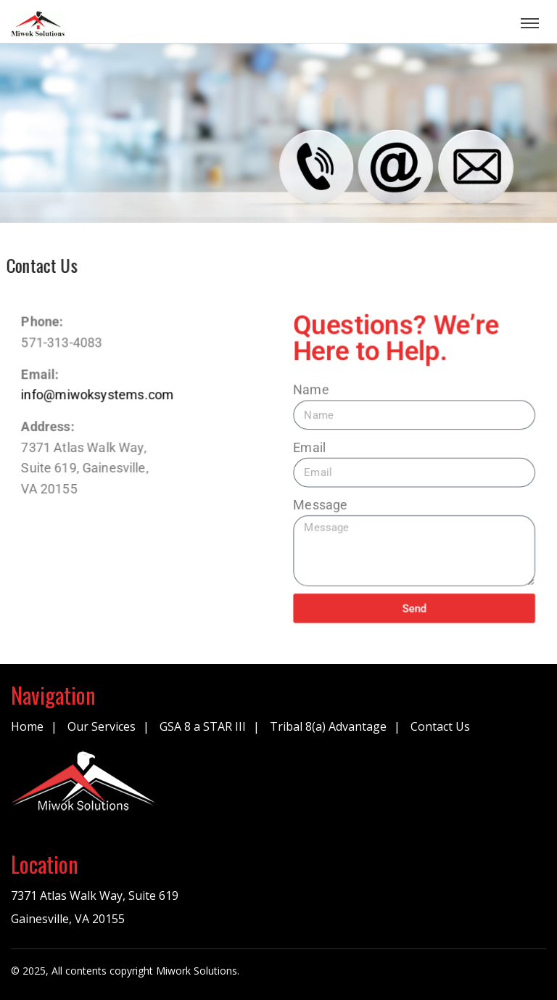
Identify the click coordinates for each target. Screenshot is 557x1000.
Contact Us (440, 726)
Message (321, 505)
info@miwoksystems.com (96, 394)
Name (312, 389)
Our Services (101, 726)
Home (27, 726)
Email (310, 447)
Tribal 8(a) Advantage (328, 726)
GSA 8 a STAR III (203, 726)
